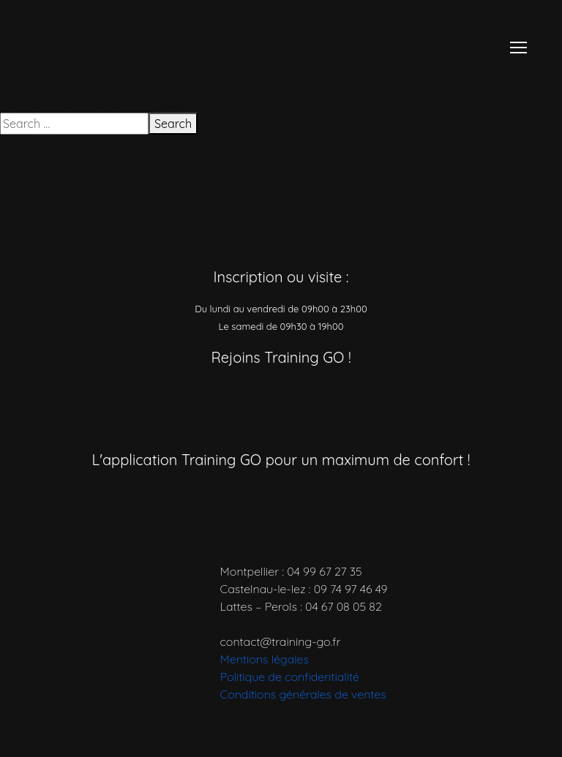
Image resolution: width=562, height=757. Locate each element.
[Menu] (518, 47)
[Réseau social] (208, 397)
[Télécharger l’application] (220, 499)
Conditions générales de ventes (303, 694)
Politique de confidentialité (289, 676)
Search (173, 123)
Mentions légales (264, 659)
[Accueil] (112, 46)
